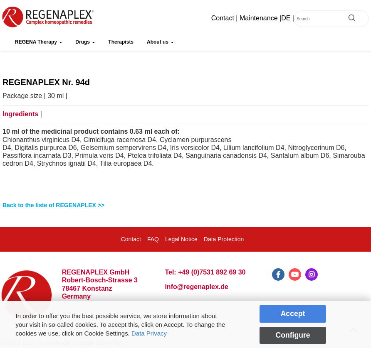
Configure (292, 335)
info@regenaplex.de (196, 286)
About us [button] (158, 42)
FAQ (153, 239)
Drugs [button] (83, 42)
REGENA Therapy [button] (36, 42)
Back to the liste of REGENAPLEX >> (53, 205)
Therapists (121, 42)
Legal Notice (181, 239)
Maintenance (259, 18)
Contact (222, 18)
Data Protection (224, 239)
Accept (293, 313)
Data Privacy (149, 333)
